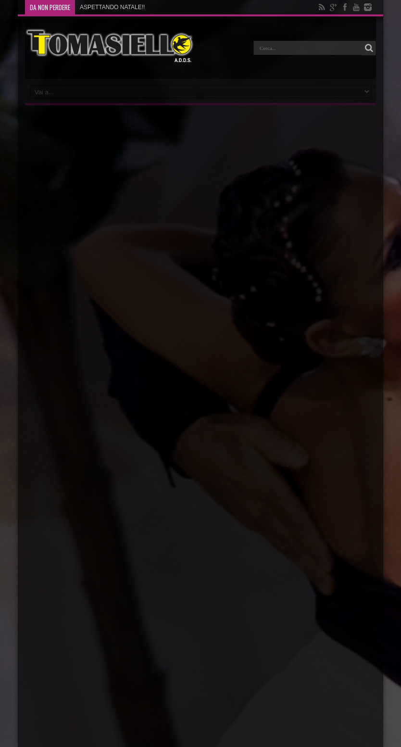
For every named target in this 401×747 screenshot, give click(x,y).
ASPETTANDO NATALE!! (112, 7)
